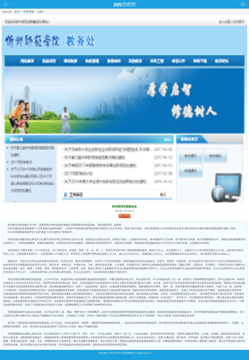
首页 (17, 11)
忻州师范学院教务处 (124, 206)
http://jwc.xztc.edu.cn (124, 211)
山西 (40, 11)
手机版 (121, 357)
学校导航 (28, 11)
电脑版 (128, 357)
